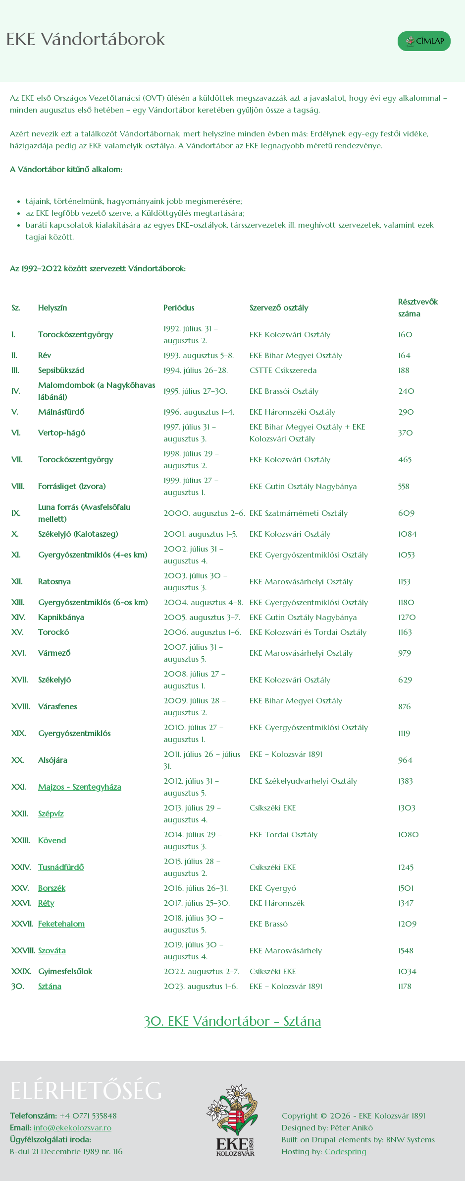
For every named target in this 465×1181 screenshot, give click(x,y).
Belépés (445, 1083)
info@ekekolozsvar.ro (72, 1127)
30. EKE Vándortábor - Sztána (232, 1021)
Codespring (345, 1151)
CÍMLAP (424, 42)
